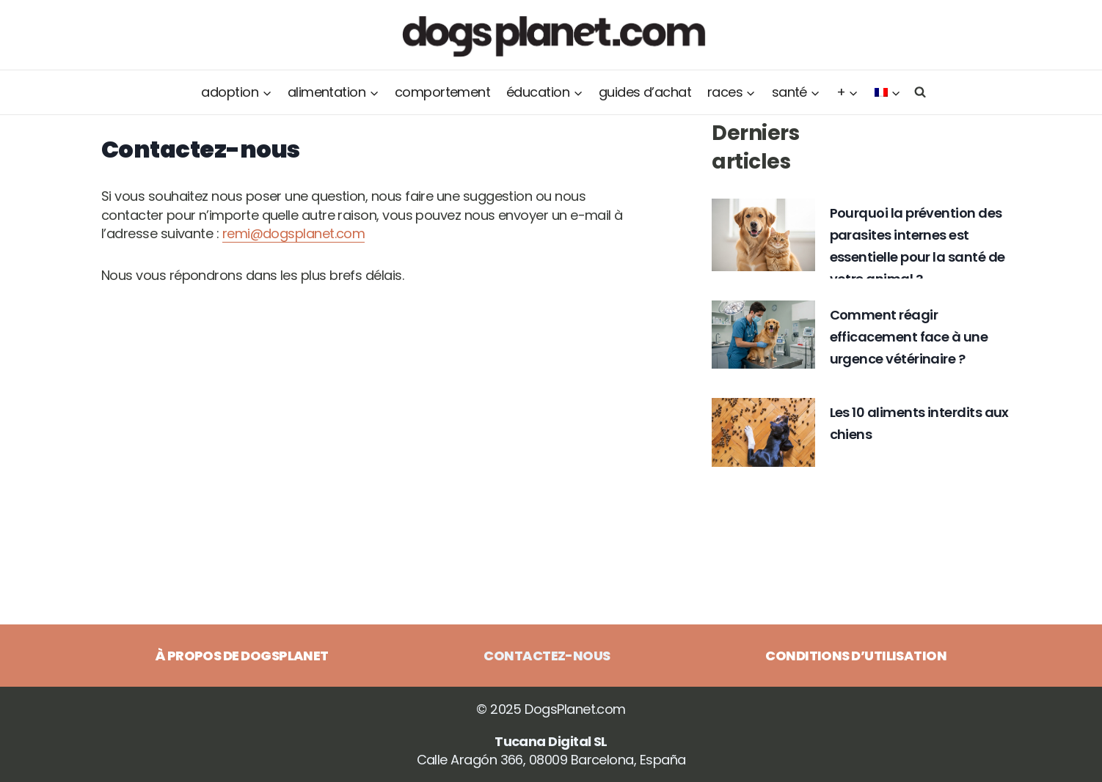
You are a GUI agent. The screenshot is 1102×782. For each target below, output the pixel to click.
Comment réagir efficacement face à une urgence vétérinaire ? (909, 337)
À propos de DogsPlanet (242, 655)
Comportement (443, 92)
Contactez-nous (547, 655)
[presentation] (763, 234)
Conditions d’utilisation (855, 655)
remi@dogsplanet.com (293, 233)
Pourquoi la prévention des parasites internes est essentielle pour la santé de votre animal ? (917, 246)
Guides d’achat (645, 92)
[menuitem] (887, 92)
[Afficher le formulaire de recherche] (917, 92)
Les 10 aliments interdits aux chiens (919, 423)
